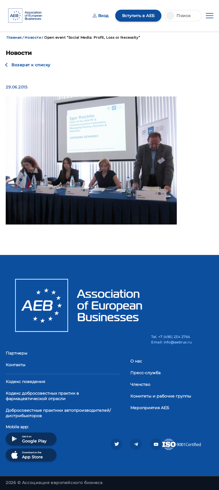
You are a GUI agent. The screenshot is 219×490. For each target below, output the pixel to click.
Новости (33, 37)
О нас (136, 361)
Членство (140, 384)
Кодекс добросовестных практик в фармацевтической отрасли (42, 396)
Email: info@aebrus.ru (171, 342)
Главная (14, 37)
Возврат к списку (30, 64)
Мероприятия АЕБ (149, 407)
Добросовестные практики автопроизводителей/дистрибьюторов (58, 413)
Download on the (26, 455)
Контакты (15, 364)
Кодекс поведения (25, 381)
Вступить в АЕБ (138, 15)
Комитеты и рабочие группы (160, 396)
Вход (100, 15)
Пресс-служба (145, 372)
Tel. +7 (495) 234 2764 (170, 337)
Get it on (28, 439)
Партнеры (16, 353)
